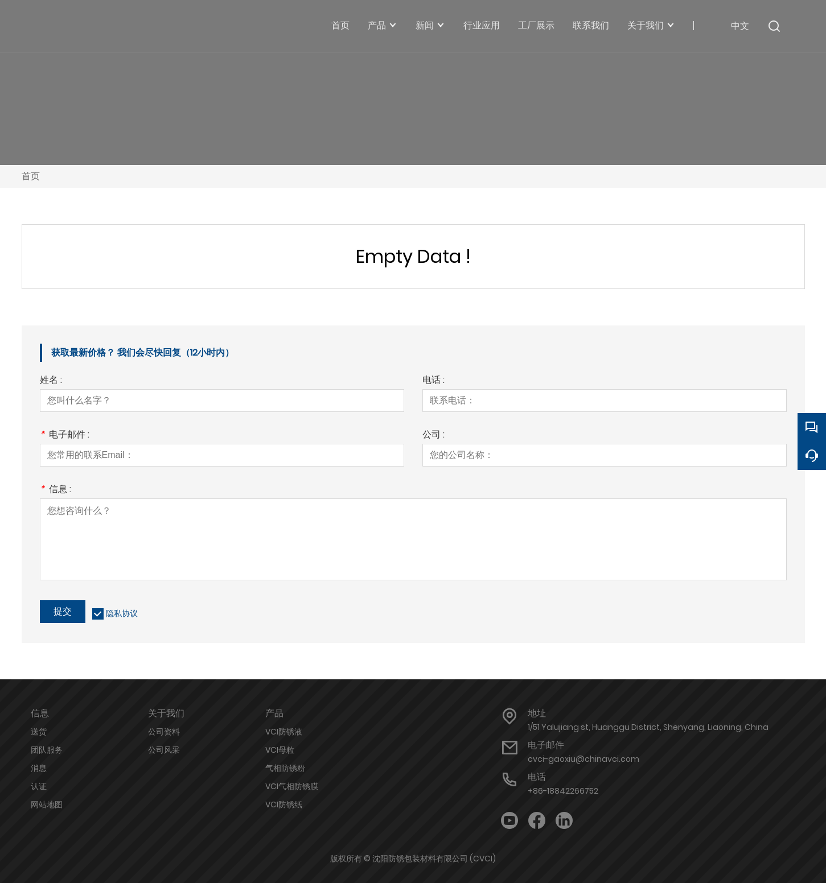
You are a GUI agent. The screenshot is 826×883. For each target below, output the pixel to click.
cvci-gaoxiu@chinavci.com (583, 759)
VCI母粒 (279, 750)
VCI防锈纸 (283, 804)
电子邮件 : (64, 435)
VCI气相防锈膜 (291, 786)
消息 (39, 768)
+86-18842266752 (563, 791)
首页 (31, 176)
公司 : (433, 435)
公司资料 (164, 731)
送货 (39, 731)
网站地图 (47, 804)
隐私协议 (122, 613)
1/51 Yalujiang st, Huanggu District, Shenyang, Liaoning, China (648, 727)
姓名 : (51, 381)
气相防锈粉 (285, 768)
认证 (39, 786)
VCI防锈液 (283, 731)
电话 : (433, 381)
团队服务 (47, 750)
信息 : (55, 490)
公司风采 (164, 750)
